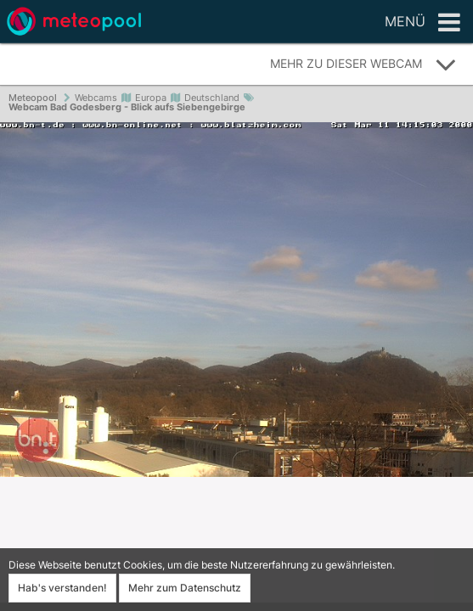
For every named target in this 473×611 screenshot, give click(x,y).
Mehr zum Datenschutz (184, 587)
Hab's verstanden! (62, 587)
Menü (422, 23)
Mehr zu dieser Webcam (363, 64)
